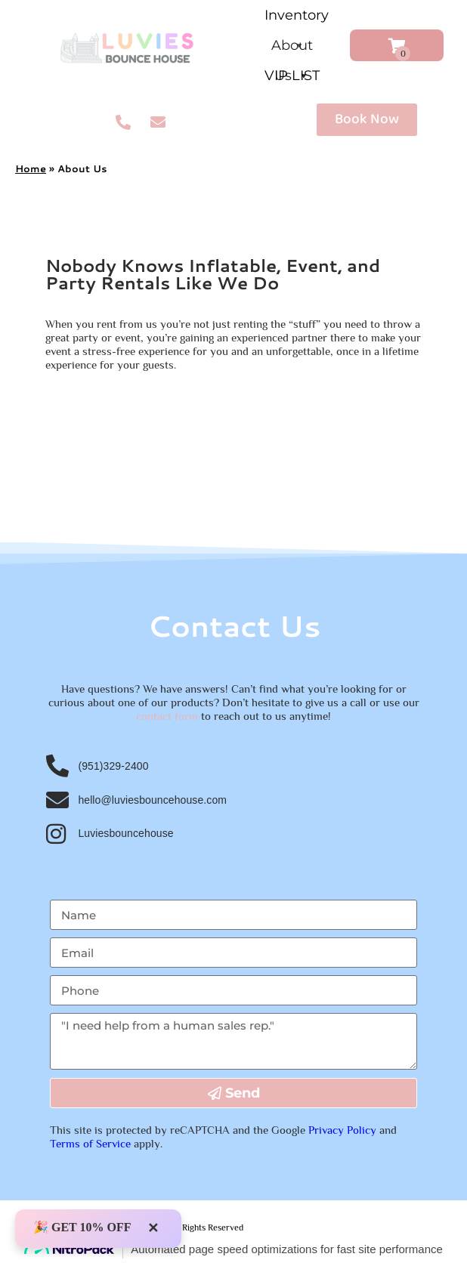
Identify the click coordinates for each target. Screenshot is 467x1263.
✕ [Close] (153, 1228)
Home (30, 168)
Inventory (296, 18)
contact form (167, 715)
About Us (292, 48)
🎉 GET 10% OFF (82, 1227)
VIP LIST (292, 75)
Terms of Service (90, 1143)
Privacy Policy (342, 1129)
